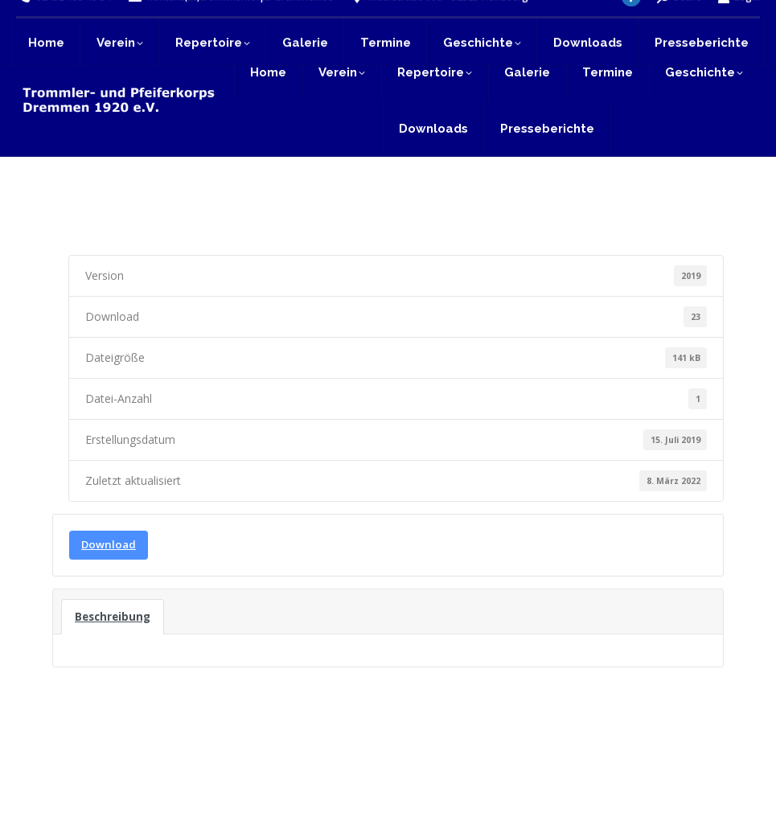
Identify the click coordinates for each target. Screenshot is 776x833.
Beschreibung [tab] (112, 616)
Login (738, 21)
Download (108, 544)
